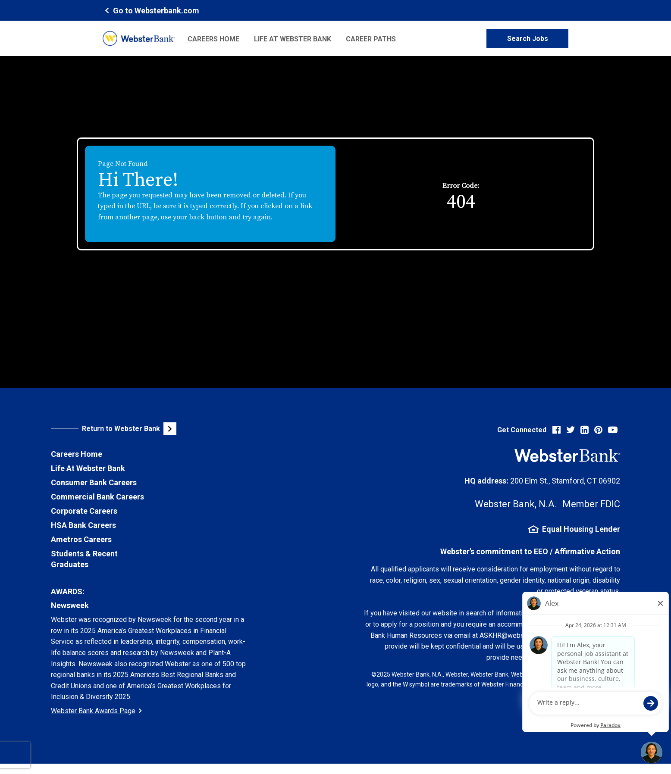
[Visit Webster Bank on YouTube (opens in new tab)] (613, 429)
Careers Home (213, 39)
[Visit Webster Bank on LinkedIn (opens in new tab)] (584, 429)
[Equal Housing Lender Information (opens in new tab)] (492, 529)
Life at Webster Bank (292, 39)
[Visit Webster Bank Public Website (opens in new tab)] (146, 428)
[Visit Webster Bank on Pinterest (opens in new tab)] (598, 429)
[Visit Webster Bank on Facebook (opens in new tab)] (556, 429)
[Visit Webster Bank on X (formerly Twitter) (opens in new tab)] (570, 429)
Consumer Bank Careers (94, 482)
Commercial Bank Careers (97, 496)
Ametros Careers (81, 539)
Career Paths (371, 39)
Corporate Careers (84, 510)
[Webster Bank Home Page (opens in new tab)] (151, 10)
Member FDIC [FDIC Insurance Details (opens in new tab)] (591, 504)
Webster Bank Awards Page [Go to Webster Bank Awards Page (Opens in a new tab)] (96, 711)
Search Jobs (527, 38)
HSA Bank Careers (83, 525)
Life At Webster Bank (88, 468)
